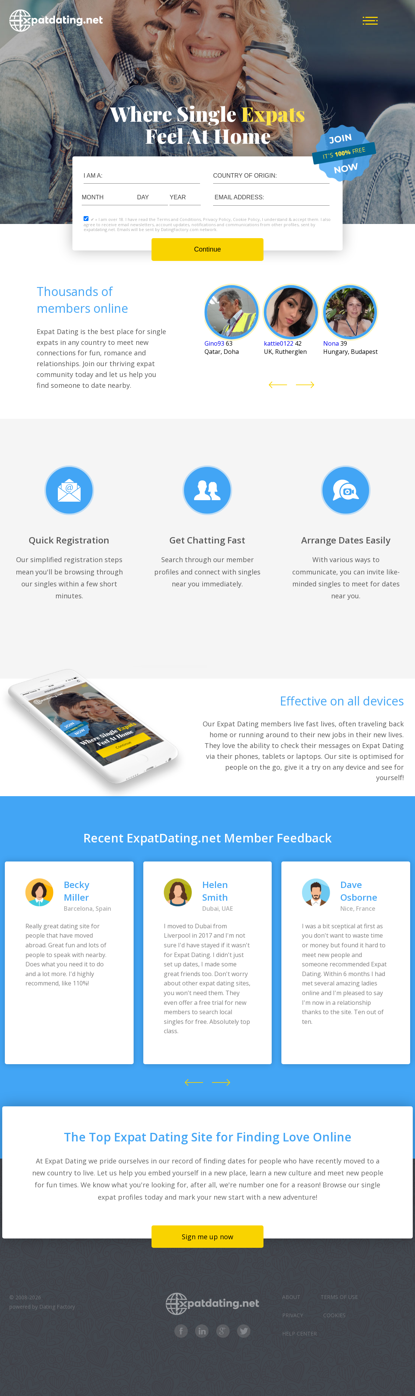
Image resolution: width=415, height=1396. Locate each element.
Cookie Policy (246, 219)
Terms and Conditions (179, 219)
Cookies (334, 1315)
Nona (331, 343)
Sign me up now (207, 1236)
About (291, 1296)
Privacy (292, 1315)
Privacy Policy (217, 219)
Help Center (299, 1333)
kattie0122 (278, 343)
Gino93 (214, 343)
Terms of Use (339, 1296)
